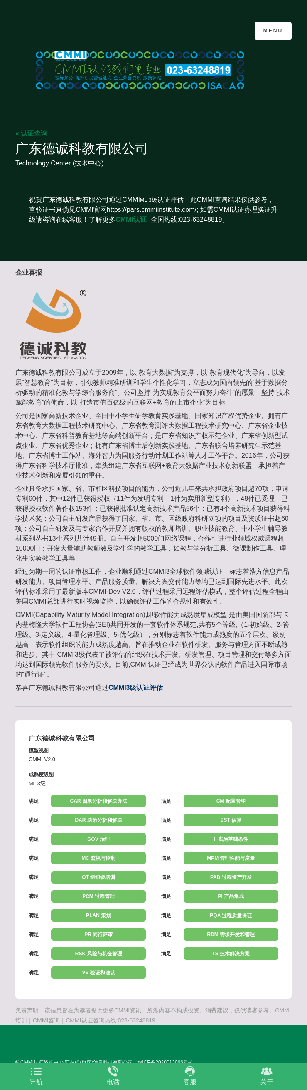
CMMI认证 (131, 219)
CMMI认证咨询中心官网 (55, 30)
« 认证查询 (31, 133)
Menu (273, 31)
